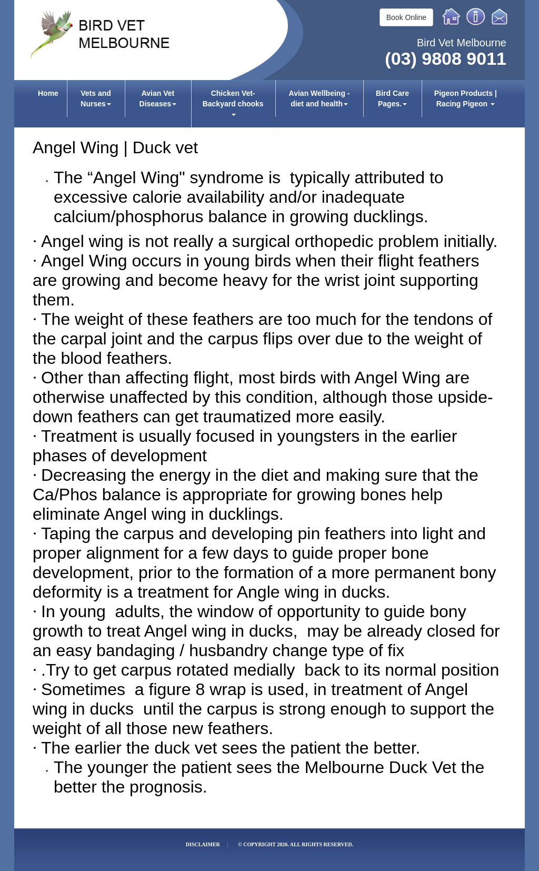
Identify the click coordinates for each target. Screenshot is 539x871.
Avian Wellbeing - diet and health (319, 98)
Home (452, 16)
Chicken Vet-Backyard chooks (233, 102)
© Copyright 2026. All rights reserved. (295, 844)
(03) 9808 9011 (445, 58)
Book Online (406, 17)
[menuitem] (48, 103)
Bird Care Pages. (392, 98)
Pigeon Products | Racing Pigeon (465, 98)
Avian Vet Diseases (158, 98)
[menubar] (269, 103)
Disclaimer (203, 844)
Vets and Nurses (96, 98)
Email (501, 16)
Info (476, 16)
